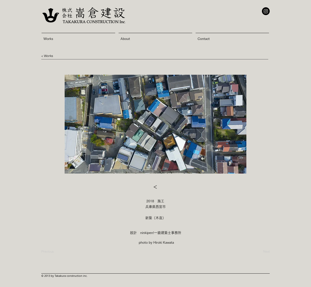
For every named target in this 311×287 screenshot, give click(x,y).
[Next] (257, 252)
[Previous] (47, 252)
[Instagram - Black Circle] (266, 11)
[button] (48, 56)
